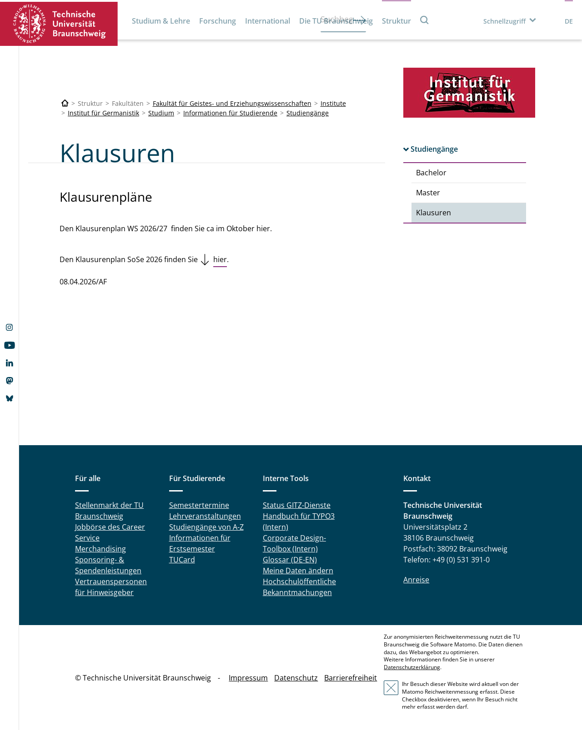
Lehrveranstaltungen (205, 516)
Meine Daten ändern (298, 571)
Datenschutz (296, 678)
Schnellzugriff (504, 21)
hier (220, 259)
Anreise (416, 580)
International (267, 21)
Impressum (248, 678)
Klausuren (433, 213)
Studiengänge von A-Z (206, 527)
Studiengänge (307, 113)
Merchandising (100, 549)
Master (428, 193)
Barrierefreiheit (350, 678)
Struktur (396, 21)
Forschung (217, 21)
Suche (424, 20)
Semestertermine (199, 505)
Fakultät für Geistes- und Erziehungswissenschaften (232, 103)
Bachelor (431, 173)
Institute (333, 103)
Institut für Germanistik (103, 113)
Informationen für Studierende (230, 113)
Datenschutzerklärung (412, 667)
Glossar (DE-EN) (290, 560)
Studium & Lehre (161, 21)
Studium (161, 113)
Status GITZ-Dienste (297, 505)
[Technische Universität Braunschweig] (65, 103)
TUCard (182, 560)
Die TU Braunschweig (336, 21)
